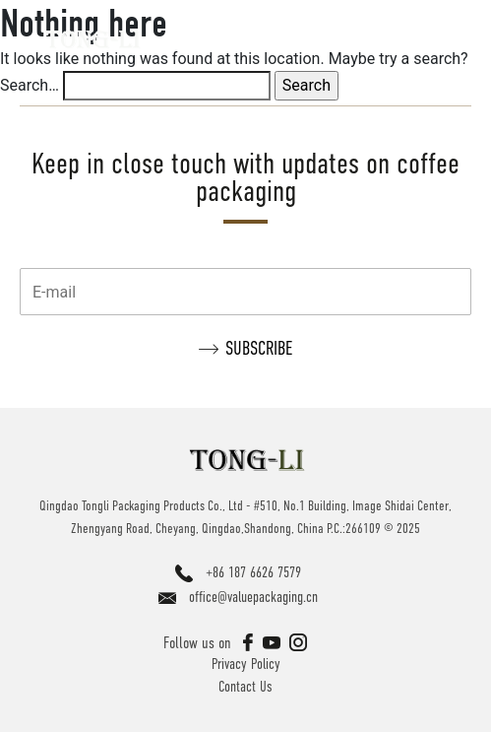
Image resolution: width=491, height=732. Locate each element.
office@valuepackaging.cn (253, 596)
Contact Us (245, 686)
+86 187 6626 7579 (253, 572)
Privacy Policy (246, 663)
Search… (29, 85)
